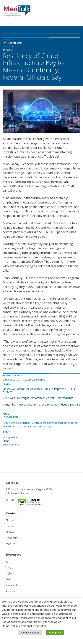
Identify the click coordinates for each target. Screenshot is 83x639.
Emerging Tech (12, 379)
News (9, 520)
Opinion (10, 532)
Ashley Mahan (10, 437)
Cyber (10, 573)
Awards (10, 591)
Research (12, 585)
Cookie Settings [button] (30, 632)
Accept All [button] (55, 632)
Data (9, 579)
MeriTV (10, 543)
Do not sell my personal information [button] (24, 626)
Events (10, 526)
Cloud (6, 441)
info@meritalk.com (17, 493)
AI (7, 561)
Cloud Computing (34, 379)
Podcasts (11, 537)
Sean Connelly (11, 444)
